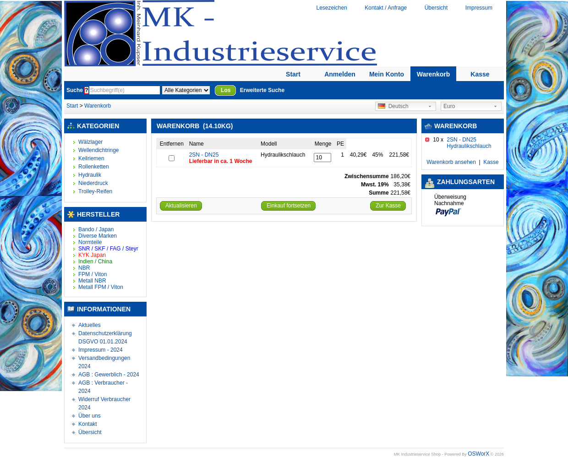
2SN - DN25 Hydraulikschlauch (469, 142)
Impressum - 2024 (100, 350)
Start (293, 74)
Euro (449, 106)
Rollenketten (93, 166)
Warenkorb (433, 74)
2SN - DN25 (204, 155)
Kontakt (87, 424)
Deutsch (393, 106)
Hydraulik (89, 175)
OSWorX (478, 454)
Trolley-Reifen (95, 191)
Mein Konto (386, 74)
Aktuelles (89, 325)
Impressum (478, 8)
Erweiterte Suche (262, 90)
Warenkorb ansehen (451, 162)
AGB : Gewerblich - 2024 (108, 374)
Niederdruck (93, 183)
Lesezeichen (331, 8)
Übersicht (436, 8)
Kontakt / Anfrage (386, 8)
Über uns (89, 416)
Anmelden (339, 74)
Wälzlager (90, 142)
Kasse (479, 74)
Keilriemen (91, 158)
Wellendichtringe (98, 150)
